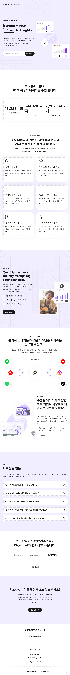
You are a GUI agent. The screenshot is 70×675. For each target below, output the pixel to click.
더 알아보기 (9, 312)
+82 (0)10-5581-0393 (35, 662)
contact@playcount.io (35, 658)
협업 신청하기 (29, 53)
